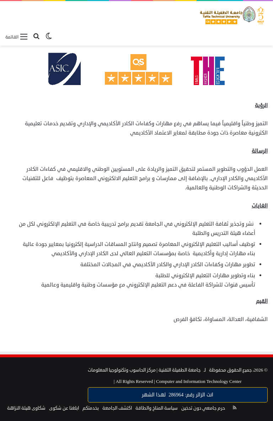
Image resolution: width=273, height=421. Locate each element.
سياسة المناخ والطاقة (156, 408)
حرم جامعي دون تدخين (203, 408)
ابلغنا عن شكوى (64, 408)
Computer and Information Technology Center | (178, 381)
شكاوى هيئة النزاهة (26, 408)
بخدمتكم (90, 408)
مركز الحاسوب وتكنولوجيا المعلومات (122, 370)
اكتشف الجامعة (117, 408)
